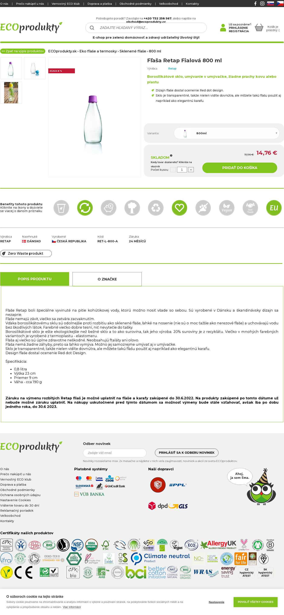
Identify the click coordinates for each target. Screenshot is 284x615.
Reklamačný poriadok (16, 510)
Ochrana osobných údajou (20, 495)
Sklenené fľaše (133, 51)
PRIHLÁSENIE (238, 27)
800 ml (155, 51)
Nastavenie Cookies (15, 500)
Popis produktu (34, 279)
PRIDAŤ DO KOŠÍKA (239, 168)
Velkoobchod (168, 3)
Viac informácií (72, 607)
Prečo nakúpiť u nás (30, 3)
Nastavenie (216, 602)
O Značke (107, 279)
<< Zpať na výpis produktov (22, 51)
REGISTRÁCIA (239, 31)
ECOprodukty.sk (62, 51)
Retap (172, 68)
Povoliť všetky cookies (255, 602)
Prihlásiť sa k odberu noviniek (186, 452)
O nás (4, 3)
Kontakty (192, 3)
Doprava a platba (99, 3)
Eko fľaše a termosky (98, 51)
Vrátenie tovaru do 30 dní (19, 505)
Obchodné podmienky (135, 3)
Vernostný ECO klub (66, 3)
